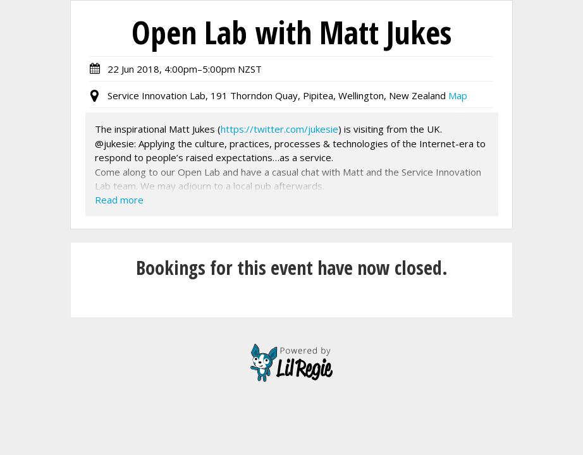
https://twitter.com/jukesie (279, 129)
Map (457, 95)
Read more (119, 199)
